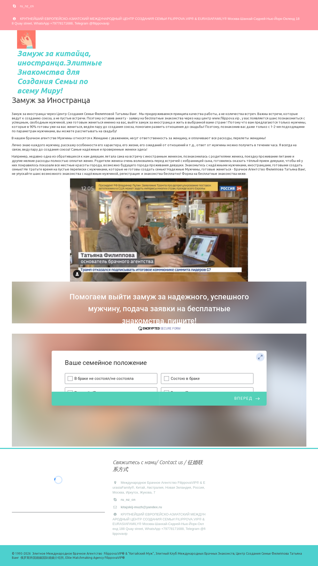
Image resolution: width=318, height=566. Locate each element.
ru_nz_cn (27, 6)
